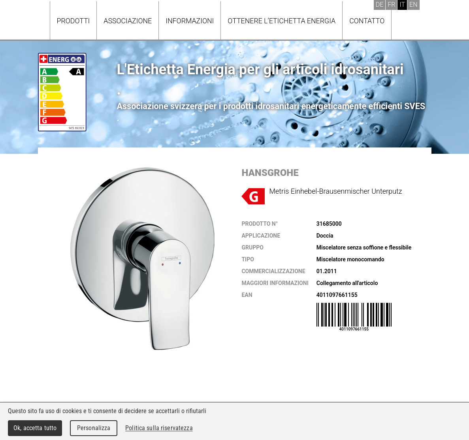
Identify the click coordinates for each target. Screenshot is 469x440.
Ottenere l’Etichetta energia (281, 21)
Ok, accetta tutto (35, 428)
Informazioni (190, 21)
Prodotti (73, 21)
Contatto (366, 21)
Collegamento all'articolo (347, 283)
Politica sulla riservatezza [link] (158, 428)
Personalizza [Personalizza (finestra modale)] (94, 428)
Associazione (128, 21)
